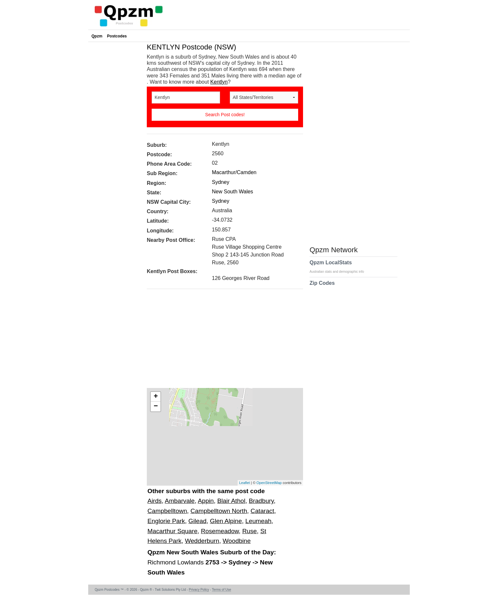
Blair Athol (231, 500)
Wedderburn (202, 540)
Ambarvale (180, 500)
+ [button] (156, 397)
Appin (206, 500)
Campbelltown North (218, 510)
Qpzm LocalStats (340, 266)
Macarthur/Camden (234, 172)
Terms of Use (221, 589)
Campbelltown (167, 510)
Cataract (262, 510)
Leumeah (258, 521)
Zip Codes (322, 287)
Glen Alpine (226, 521)
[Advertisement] (222, 340)
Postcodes (117, 36)
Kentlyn (219, 82)
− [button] (156, 406)
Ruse (249, 531)
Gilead (197, 521)
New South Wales (232, 191)
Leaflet (244, 483)
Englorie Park (166, 521)
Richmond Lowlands (176, 562)
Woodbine (237, 540)
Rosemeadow (220, 531)
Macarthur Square (172, 531)
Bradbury (261, 500)
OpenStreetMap (269, 483)
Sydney (220, 182)
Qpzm (96, 36)
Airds (154, 500)
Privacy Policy (199, 589)
